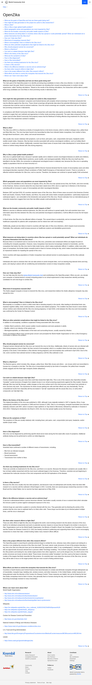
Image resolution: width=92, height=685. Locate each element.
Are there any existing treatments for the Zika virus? (21, 62)
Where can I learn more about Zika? (16, 76)
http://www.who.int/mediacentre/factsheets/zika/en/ (20, 596)
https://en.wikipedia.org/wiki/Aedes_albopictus (19, 609)
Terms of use (41, 682)
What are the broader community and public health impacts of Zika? (26, 31)
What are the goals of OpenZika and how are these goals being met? (26, 20)
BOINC (79, 674)
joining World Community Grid (33, 275)
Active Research (30, 655)
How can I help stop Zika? (12, 38)
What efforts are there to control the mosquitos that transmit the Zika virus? (28, 73)
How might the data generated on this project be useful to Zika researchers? (29, 22)
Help (4, 7)
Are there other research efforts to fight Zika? (19, 69)
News (27, 667)
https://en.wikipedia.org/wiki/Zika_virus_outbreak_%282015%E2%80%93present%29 (32, 607)
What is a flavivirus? (11, 49)
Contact (27, 673)
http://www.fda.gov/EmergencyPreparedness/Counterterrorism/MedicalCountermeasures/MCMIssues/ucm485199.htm (42, 633)
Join (71, 655)
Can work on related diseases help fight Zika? (19, 51)
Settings (72, 660)
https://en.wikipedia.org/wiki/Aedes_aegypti (18, 612)
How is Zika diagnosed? (12, 58)
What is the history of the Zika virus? (16, 53)
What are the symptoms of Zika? (15, 56)
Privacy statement (30, 682)
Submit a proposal (30, 658)
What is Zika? (8, 25)
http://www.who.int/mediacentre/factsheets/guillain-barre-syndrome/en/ (27, 600)
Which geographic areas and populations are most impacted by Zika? (27, 29)
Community (28, 665)
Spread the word (52, 660)
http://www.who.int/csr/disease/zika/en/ (17, 593)
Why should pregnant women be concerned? (19, 47)
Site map (48, 682)
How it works (51, 655)
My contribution (74, 657)
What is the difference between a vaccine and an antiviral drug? (25, 67)
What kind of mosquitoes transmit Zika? (17, 40)
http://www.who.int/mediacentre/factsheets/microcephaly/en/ (24, 598)
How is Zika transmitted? (12, 60)
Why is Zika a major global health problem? (18, 27)
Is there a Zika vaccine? (12, 64)
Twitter (49, 668)
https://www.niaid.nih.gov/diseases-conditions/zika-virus (22, 626)
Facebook (50, 669)
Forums (27, 669)
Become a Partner (53, 658)
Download (73, 658)
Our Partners (51, 657)
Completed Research (31, 657)
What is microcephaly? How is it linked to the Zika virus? (22, 42)
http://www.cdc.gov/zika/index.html (15, 619)
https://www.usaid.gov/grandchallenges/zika (18, 640)
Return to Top (83, 95)
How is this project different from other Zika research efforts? (24, 71)
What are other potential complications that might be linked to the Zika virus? (29, 45)
